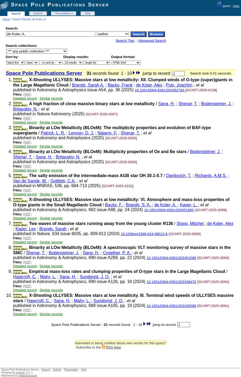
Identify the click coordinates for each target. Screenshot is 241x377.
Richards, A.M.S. (211, 175)
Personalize (62, 13)
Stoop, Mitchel (191, 223)
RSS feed (113, 347)
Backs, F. (114, 205)
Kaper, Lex (25, 229)
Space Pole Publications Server (60, 4)
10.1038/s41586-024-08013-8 (144, 234)
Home (6, 19)
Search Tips (125, 41)
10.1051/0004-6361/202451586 (171, 258)
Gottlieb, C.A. (63, 181)
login (236, 5)
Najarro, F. (107, 133)
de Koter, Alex (149, 85)
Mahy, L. (48, 276)
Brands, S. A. (139, 205)
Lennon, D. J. (81, 133)
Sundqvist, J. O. (95, 276)
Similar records (51, 98)
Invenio (20, 372)
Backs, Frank (120, 85)
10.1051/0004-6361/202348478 (171, 282)
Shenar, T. (188, 103)
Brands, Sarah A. (88, 85)
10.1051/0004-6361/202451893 (169, 210)
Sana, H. (166, 103)
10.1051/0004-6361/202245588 (171, 306)
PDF (27, 94)
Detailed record (24, 98)
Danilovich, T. (178, 175)
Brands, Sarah (53, 229)
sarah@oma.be (28, 375)
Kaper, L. (189, 205)
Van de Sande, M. (30, 181)
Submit (38, 13)
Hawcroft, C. (24, 276)
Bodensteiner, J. (216, 103)
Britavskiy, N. (25, 109)
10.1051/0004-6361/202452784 (160, 90)
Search (16, 13)
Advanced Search (152, 41)
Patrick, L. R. (53, 133)
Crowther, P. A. (117, 253)
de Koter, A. (165, 205)
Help (88, 13)
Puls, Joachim (179, 85)
